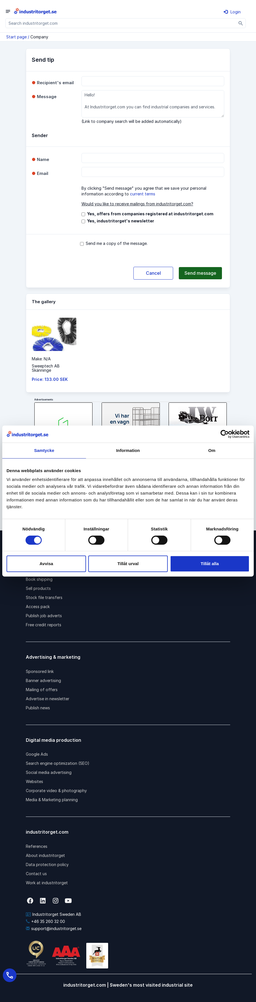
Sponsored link (40, 671)
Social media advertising (49, 772)
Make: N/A (41, 358)
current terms (142, 193)
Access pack (38, 606)
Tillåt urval (128, 563)
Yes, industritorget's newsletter (120, 220)
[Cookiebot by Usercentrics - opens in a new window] (224, 434)
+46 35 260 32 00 (45, 921)
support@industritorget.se (53, 928)
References (36, 846)
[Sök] (241, 23)
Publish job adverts (44, 615)
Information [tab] (128, 450)
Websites (34, 781)
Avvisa (46, 563)
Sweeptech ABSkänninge (46, 368)
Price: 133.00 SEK (50, 379)
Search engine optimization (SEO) (57, 763)
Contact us (36, 873)
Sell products (38, 588)
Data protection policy (47, 864)
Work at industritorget (47, 882)
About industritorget (45, 855)
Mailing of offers (42, 689)
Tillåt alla (210, 563)
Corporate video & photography (56, 790)
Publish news (38, 707)
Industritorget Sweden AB (53, 914)
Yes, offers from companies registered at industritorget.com (150, 213)
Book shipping (39, 579)
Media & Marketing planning (52, 799)
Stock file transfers (44, 597)
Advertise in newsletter (47, 698)
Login (232, 11)
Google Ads (37, 754)
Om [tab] (211, 450)
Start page (16, 36)
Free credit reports (43, 624)
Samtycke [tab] (44, 450)
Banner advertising (43, 680)
